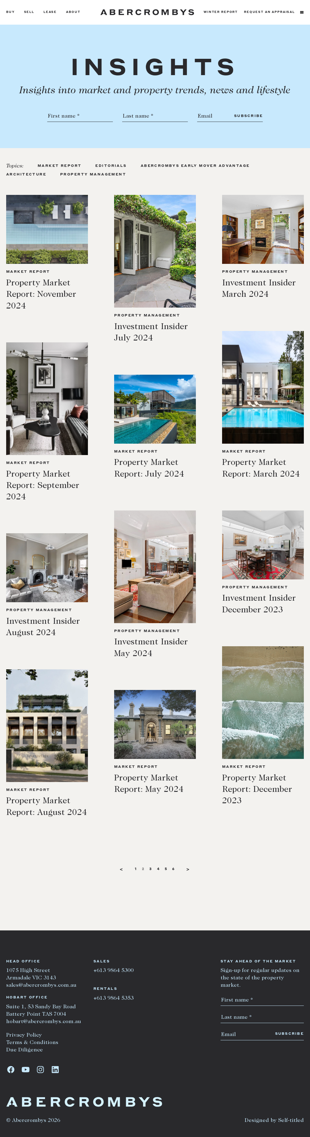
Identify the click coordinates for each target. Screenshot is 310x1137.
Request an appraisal (269, 12)
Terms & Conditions (32, 1043)
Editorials (110, 166)
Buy (10, 12)
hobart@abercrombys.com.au (43, 1022)
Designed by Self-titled (274, 1120)
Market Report (59, 166)
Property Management (93, 174)
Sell (29, 12)
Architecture (26, 174)
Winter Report (221, 12)
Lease (50, 12)
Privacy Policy (24, 1035)
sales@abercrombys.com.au (41, 985)
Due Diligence (24, 1050)
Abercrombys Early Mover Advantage (195, 166)
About (73, 12)
